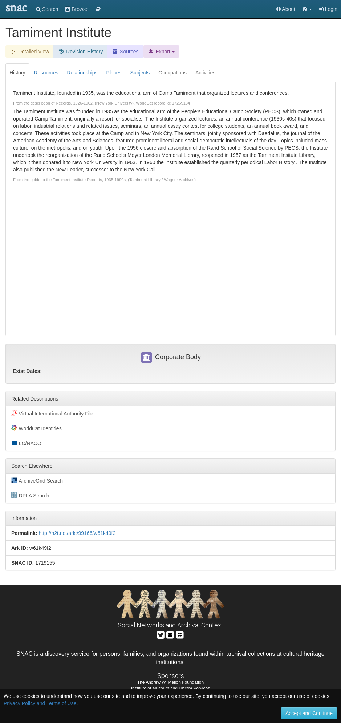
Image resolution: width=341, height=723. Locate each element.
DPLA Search (30, 495)
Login (328, 9)
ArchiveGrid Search (37, 480)
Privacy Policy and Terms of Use (40, 703)
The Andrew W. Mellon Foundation (170, 682)
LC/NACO (26, 443)
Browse (77, 9)
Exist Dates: (27, 371)
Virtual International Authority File (52, 413)
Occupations (172, 73)
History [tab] (17, 73)
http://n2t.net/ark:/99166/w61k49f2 (76, 533)
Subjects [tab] (140, 73)
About (285, 9)
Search (47, 9)
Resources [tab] (46, 73)
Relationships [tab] (82, 73)
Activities (205, 73)
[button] (307, 9)
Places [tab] (114, 73)
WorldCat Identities (36, 428)
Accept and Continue (309, 713)
